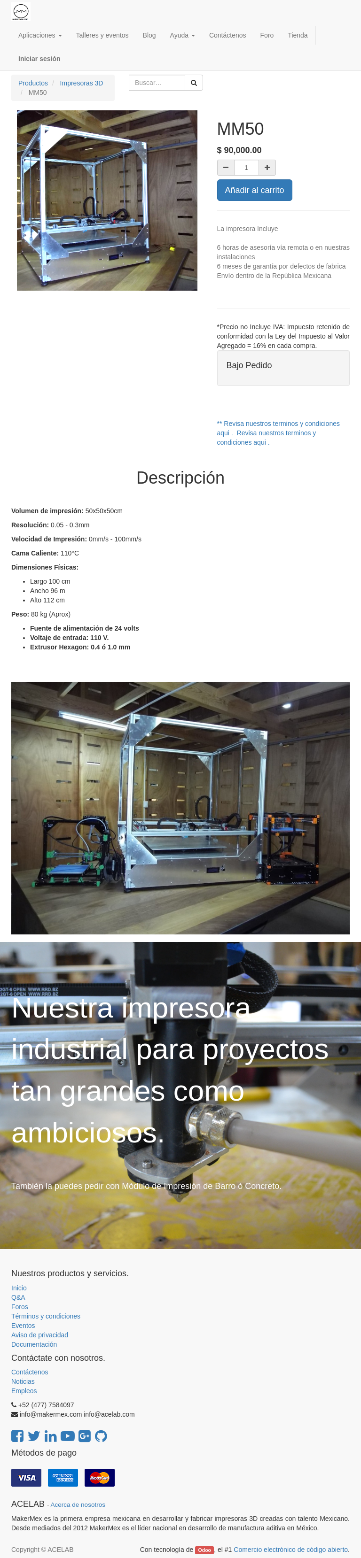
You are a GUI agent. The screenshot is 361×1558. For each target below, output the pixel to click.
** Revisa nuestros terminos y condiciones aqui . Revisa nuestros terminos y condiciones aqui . (278, 433)
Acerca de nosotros (78, 1504)
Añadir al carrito (254, 190)
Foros (19, 1307)
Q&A (18, 1297)
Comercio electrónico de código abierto (291, 1549)
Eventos (23, 1325)
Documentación (34, 1344)
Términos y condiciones (45, 1316)
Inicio (19, 1288)
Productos (33, 83)
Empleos (24, 1391)
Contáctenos (29, 1372)
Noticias (23, 1381)
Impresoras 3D (81, 83)
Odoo (204, 1550)
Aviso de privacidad (39, 1335)
